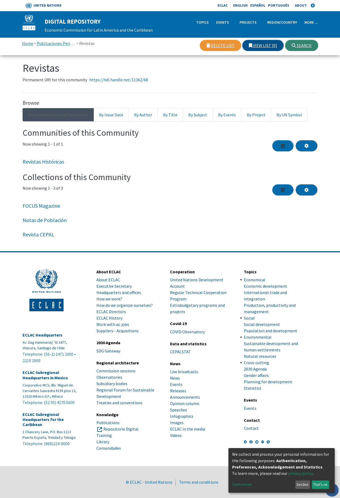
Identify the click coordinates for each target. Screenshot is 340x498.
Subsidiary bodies (112, 383)
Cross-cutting (256, 362)
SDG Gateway (108, 351)
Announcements (185, 397)
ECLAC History (109, 318)
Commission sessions (115, 370)
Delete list (220, 45)
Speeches (178, 409)
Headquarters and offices (118, 292)
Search (302, 45)
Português (278, 5)
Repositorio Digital (120, 429)
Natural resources (260, 356)
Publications (108, 422)
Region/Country (282, 22)
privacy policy (300, 473)
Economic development (265, 286)
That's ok (320, 484)
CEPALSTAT (180, 351)
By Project (256, 114)
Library (102, 441)
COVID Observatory (187, 331)
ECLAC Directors (111, 311)
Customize (242, 484)
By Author (143, 114)
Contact (251, 428)
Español (257, 5)
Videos (176, 435)
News (175, 378)
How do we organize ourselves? (124, 305)
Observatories (109, 377)
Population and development (270, 330)
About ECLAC (108, 279)
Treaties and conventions (119, 402)
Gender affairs (256, 375)
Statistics (252, 388)
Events (222, 22)
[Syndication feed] (283, 145)
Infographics (181, 416)
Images (177, 422)
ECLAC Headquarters (42, 335)
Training (104, 435)
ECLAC (223, 5)
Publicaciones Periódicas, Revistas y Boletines (56, 43)
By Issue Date (111, 114)
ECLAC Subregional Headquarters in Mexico (45, 375)
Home (27, 43)
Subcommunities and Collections (58, 114)
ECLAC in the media (187, 429)
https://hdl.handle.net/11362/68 (118, 79)
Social (249, 318)
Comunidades (108, 448)
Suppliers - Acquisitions (117, 330)
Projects (248, 22)
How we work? (109, 298)
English (240, 5)
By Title (170, 114)
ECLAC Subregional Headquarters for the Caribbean (43, 419)
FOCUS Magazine (41, 205)
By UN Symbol (289, 114)
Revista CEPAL (38, 234)
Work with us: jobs (112, 324)
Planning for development (268, 381)
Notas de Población (45, 220)
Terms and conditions (198, 482)
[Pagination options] (306, 145)
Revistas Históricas (43, 161)
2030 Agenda (255, 369)
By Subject (197, 114)
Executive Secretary (114, 286)
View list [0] (263, 45)
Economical (254, 279)
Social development (262, 324)
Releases (178, 390)
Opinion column (184, 403)
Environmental (257, 337)
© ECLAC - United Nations (149, 482)
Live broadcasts (184, 371)
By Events (227, 114)
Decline (302, 484)
